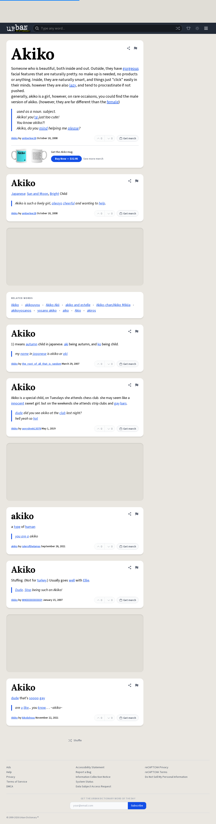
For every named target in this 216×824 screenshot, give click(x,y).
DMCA (9, 787)
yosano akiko (47, 310)
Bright (54, 193)
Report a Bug (83, 772)
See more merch (93, 159)
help (102, 203)
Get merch (127, 138)
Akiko (14, 138)
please (73, 128)
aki (66, 344)
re (36, 117)
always (57, 203)
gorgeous (131, 68)
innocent (17, 403)
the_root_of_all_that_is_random (41, 364)
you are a (22, 536)
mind (43, 128)
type (17, 526)
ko (99, 344)
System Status (84, 782)
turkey (41, 580)
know (42, 707)
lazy (72, 85)
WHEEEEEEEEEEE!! (32, 600)
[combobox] (107, 28)
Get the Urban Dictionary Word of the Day (108, 798)
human (30, 526)
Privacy (10, 777)
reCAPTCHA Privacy (156, 767)
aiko (66, 310)
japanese (39, 353)
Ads (8, 767)
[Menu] (206, 28)
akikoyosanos (21, 310)
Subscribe (137, 806)
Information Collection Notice (93, 777)
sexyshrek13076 (31, 429)
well (72, 580)
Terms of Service (16, 782)
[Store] (188, 28)
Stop (28, 589)
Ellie (86, 580)
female (112, 102)
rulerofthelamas (31, 546)
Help (9, 772)
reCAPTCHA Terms (156, 772)
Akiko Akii (52, 304)
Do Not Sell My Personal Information (166, 777)
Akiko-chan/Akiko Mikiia (113, 304)
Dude (19, 589)
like (26, 707)
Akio (78, 310)
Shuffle (75, 740)
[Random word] (177, 28)
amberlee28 (29, 138)
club (62, 413)
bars (123, 403)
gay (116, 403)
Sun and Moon (37, 193)
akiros (91, 310)
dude (19, 413)
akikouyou (32, 304)
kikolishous (28, 718)
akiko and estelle (77, 304)
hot (35, 418)
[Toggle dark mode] (197, 28)
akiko (14, 546)
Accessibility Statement (90, 767)
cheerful (69, 203)
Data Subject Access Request (93, 787)
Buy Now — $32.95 (66, 159)
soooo (34, 698)
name (24, 353)
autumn (31, 344)
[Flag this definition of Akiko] (135, 48)
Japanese (18, 193)
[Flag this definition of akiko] (136, 514)
